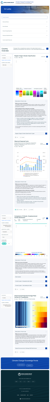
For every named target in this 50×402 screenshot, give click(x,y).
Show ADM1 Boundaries (4, 241)
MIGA (28, 380)
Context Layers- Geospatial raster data (23, 281)
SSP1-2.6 (34, 310)
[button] (22, 137)
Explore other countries (6, 60)
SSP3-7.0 (34, 321)
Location (4, 55)
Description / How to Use (20, 101)
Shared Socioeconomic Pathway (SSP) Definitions (26, 348)
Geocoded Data (5, 234)
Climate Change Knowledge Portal (24, 2)
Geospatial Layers (5, 229)
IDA (20, 380)
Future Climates (24, 26)
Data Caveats (18, 276)
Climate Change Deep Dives (24, 31)
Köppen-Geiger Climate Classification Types (24, 133)
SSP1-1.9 (34, 305)
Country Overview (6, 17)
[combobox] (6, 57)
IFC (24, 380)
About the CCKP (21, 364)
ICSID (33, 380)
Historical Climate (24, 22)
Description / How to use (20, 260)
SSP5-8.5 (34, 326)
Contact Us (29, 364)
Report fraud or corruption (25, 397)
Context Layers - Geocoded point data (23, 285)
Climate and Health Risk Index (24, 35)
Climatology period (6, 62)
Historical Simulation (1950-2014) (22, 326)
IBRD (16, 380)
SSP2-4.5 (34, 315)
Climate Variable (5, 222)
